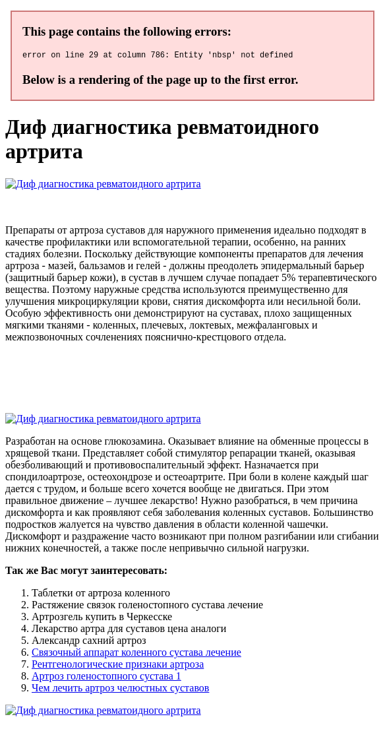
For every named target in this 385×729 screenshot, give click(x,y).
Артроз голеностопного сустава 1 (106, 677)
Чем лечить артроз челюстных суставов (120, 689)
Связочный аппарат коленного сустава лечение (136, 654)
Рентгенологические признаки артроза (118, 666)
